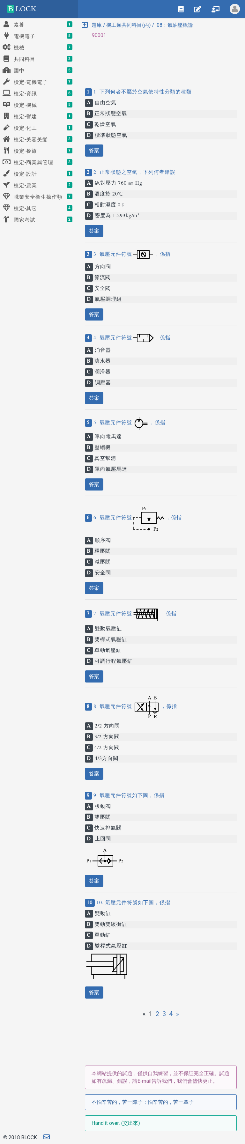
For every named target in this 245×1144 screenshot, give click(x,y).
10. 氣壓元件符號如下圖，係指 (132, 903)
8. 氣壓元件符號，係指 (134, 707)
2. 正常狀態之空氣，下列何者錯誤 (133, 172)
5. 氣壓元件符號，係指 (129, 423)
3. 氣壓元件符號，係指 (131, 254)
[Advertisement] (161, 58)
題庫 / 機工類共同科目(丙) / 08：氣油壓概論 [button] (137, 25)
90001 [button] (96, 35)
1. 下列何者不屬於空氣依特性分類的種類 (142, 92)
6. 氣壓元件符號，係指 (137, 518)
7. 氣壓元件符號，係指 (134, 614)
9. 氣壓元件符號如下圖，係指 (128, 796)
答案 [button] (94, 150)
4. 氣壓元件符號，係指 (131, 338)
